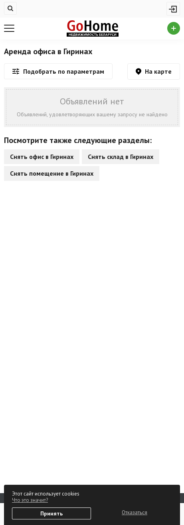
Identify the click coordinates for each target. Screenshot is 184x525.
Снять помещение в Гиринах (51, 173)
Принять (51, 513)
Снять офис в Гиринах (41, 157)
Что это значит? (30, 500)
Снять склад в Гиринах (120, 157)
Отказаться (134, 512)
